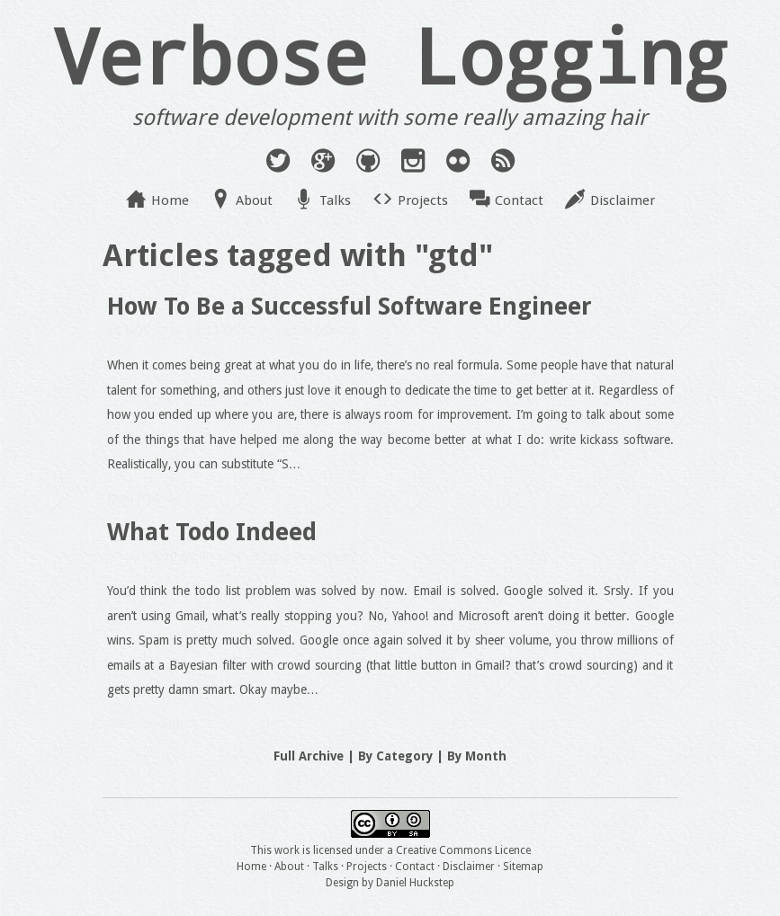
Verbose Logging (390, 54)
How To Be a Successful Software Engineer (349, 306)
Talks (335, 200)
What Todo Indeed (212, 532)
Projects (423, 200)
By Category (395, 756)
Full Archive (308, 756)
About (254, 200)
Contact (519, 200)
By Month (477, 756)
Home (170, 200)
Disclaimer (622, 200)
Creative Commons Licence (463, 850)
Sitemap (523, 866)
